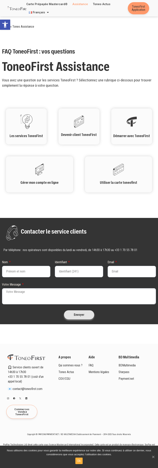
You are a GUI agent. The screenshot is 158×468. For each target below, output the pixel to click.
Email (111, 262)
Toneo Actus (101, 4)
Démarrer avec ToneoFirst (131, 136)
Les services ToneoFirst (26, 136)
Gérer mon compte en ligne (39, 183)
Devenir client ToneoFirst (79, 135)
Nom (5, 262)
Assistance (80, 4)
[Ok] (153, 457)
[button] (5, 25)
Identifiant (61, 262)
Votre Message (12, 284)
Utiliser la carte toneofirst (118, 183)
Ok (79, 461)
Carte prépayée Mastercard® (47, 4)
